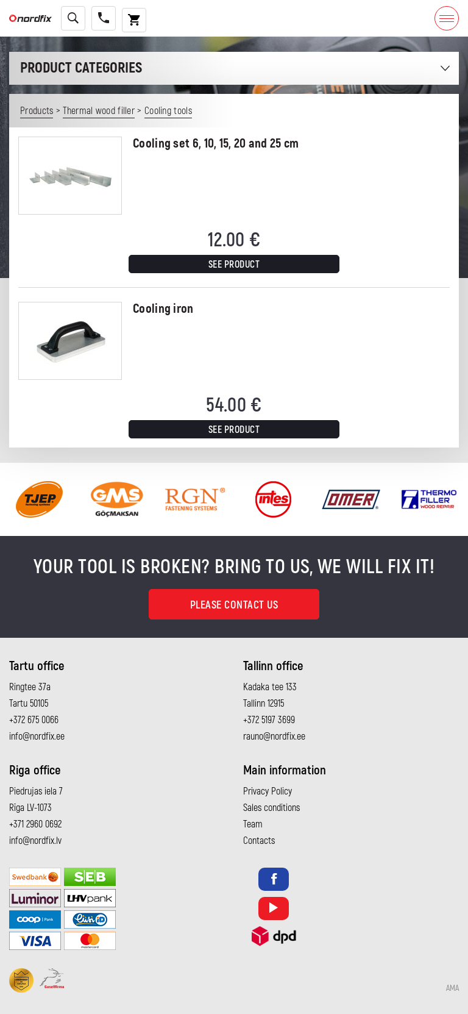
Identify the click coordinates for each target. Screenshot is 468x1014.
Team (253, 824)
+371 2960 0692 (35, 824)
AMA (452, 988)
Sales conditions (271, 808)
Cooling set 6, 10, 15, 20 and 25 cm (216, 143)
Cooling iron (163, 309)
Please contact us (234, 605)
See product (234, 265)
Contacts (259, 841)
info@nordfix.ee (37, 736)
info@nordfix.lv (35, 841)
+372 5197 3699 (269, 720)
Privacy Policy (267, 791)
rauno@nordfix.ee (274, 736)
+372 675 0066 (33, 720)
